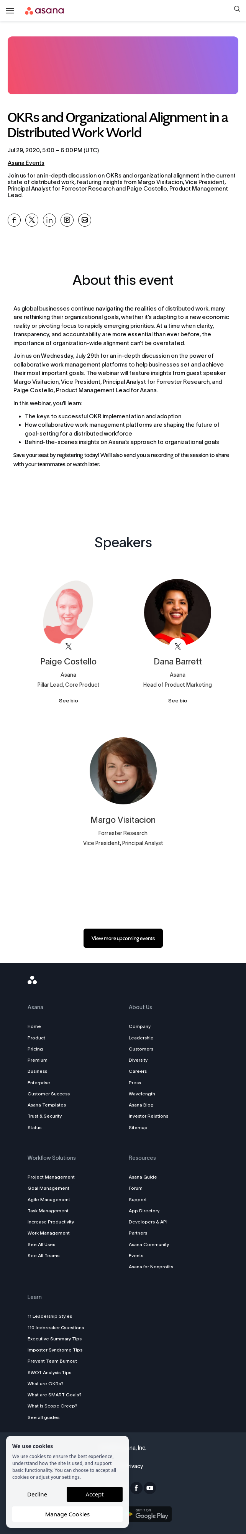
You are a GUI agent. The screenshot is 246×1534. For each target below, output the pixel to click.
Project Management (53, 1176)
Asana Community (149, 1244)
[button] (237, 10)
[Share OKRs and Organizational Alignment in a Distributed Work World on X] (32, 220)
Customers (141, 1048)
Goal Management (51, 1187)
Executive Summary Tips (57, 1338)
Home (36, 1026)
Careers (138, 1071)
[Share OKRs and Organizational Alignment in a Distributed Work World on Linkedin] (49, 220)
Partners (138, 1232)
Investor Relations (148, 1115)
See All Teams (46, 1255)
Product (39, 1037)
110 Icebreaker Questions (58, 1327)
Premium (40, 1059)
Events (136, 1255)
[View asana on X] (68, 646)
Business (39, 1071)
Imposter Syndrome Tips (57, 1349)
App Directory (144, 1210)
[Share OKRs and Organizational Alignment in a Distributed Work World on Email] (85, 220)
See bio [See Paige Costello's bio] (68, 701)
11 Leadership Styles (52, 1316)
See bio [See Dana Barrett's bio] (177, 701)
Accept (94, 1494)
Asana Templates (49, 1104)
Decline (37, 1494)
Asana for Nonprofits (151, 1266)
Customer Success (51, 1093)
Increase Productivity (53, 1221)
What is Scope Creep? (55, 1405)
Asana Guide (143, 1176)
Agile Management (51, 1199)
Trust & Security (47, 1115)
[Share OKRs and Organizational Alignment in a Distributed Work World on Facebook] (14, 220)
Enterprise (41, 1082)
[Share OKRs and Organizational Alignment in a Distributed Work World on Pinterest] (67, 220)
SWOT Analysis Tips (52, 1372)
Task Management (50, 1210)
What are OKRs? (48, 1383)
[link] (123, 938)
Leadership (141, 1037)
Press (135, 1082)
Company (140, 1026)
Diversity (138, 1059)
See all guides (46, 1417)
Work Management (51, 1232)
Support (138, 1199)
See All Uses (43, 1244)
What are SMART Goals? (57, 1394)
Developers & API (148, 1221)
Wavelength (142, 1093)
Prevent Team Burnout (54, 1360)
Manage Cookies (67, 1514)
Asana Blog (141, 1104)
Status (37, 1127)
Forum (136, 1187)
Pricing (37, 1048)
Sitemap (138, 1127)
